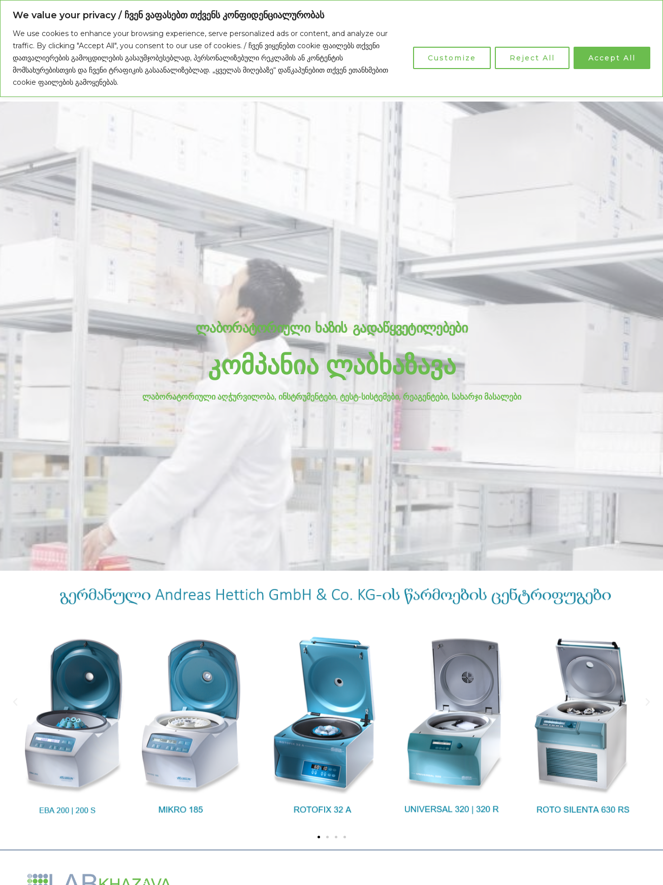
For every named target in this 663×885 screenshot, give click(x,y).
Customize (452, 57)
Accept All (612, 57)
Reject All (532, 57)
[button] (15, 702)
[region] (331, 48)
